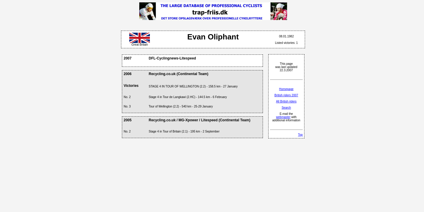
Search (286, 107)
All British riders (286, 101)
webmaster (283, 117)
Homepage (286, 89)
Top (300, 134)
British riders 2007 (286, 95)
